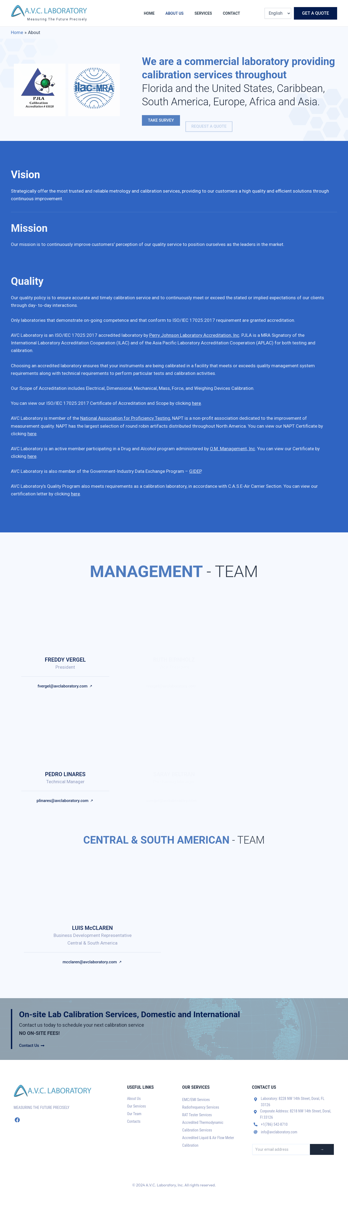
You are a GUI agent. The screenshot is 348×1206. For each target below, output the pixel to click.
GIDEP (195, 471)
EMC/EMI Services (196, 1099)
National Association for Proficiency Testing (125, 418)
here (196, 403)
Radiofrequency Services (200, 1107)
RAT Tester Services (197, 1115)
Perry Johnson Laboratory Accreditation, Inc (194, 335)
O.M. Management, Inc (232, 448)
